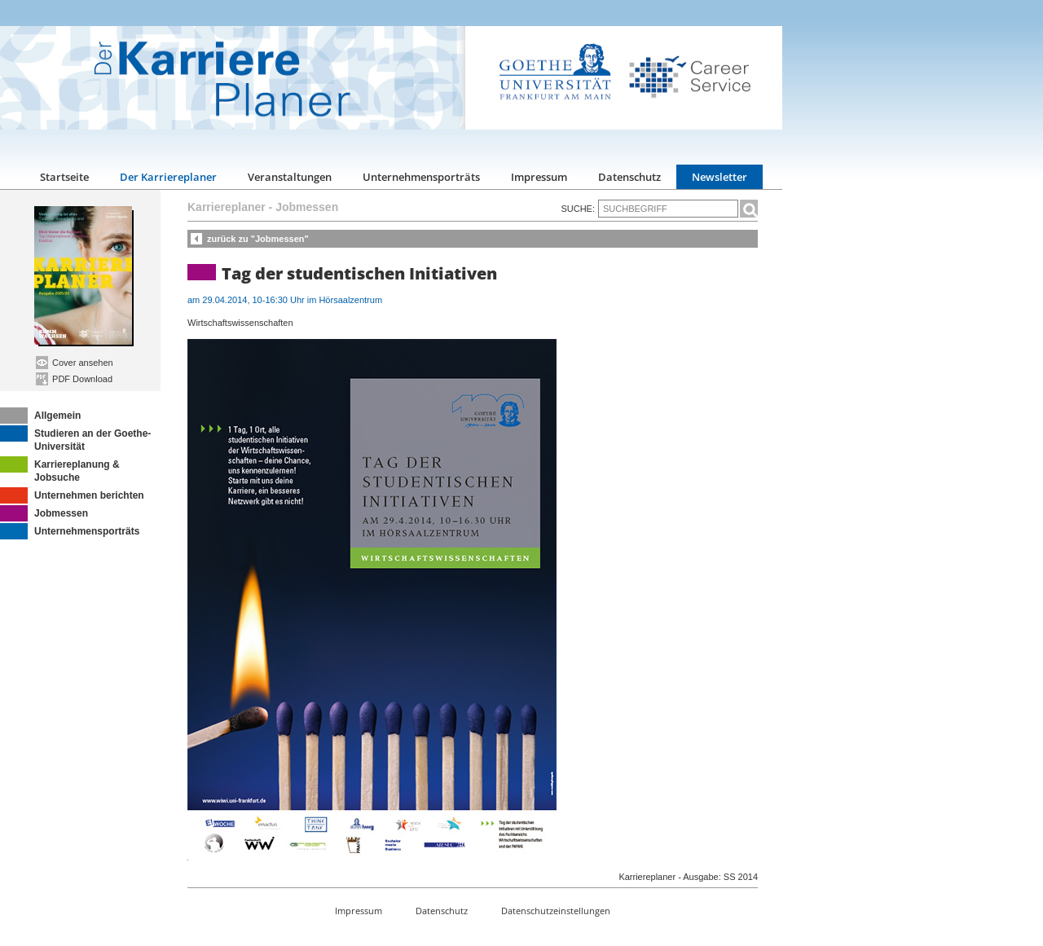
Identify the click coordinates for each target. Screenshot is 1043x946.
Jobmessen (44, 513)
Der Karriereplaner (168, 176)
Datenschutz (629, 176)
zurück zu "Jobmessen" (258, 239)
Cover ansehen (74, 362)
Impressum (539, 176)
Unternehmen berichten (72, 495)
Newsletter (719, 176)
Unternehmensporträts (421, 176)
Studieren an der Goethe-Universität (75, 438)
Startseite (64, 176)
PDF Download (74, 379)
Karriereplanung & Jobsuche (60, 469)
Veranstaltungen (290, 176)
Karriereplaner (226, 206)
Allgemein (40, 415)
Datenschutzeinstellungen (555, 910)
